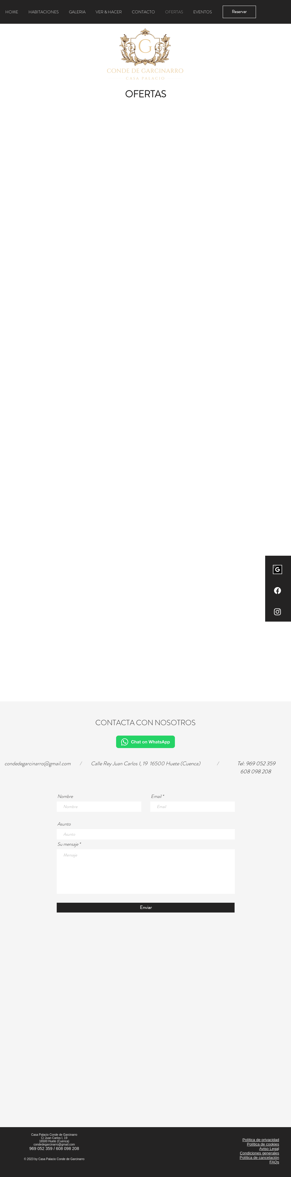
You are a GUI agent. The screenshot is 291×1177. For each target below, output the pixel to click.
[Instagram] (277, 611)
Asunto (64, 824)
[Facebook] (277, 590)
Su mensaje (67, 844)
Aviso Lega (268, 1148)
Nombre (65, 796)
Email (156, 796)
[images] (277, 569)
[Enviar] (146, 908)
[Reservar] (239, 12)
